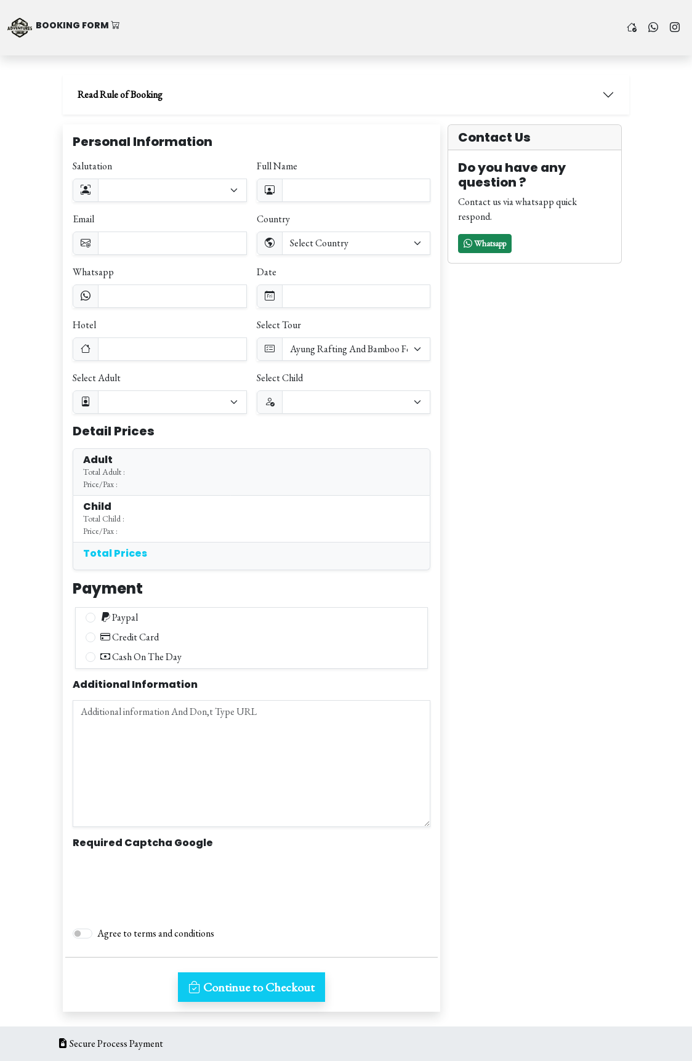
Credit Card (129, 637)
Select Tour (279, 324)
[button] (485, 243)
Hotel (84, 324)
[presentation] (166, 882)
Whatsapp (93, 271)
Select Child (280, 377)
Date (266, 271)
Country (273, 218)
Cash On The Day (141, 656)
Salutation (92, 165)
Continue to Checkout (251, 987)
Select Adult (97, 377)
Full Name (277, 165)
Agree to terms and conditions (155, 933)
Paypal (119, 617)
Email (83, 218)
